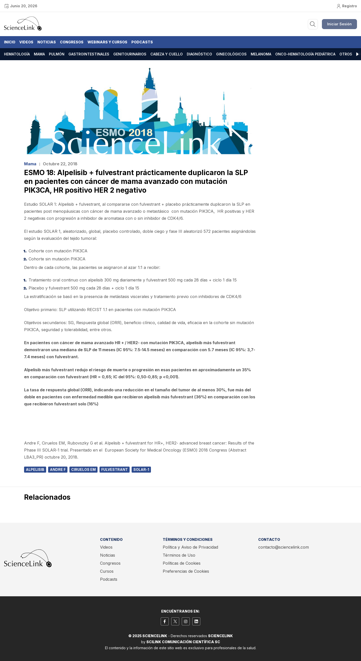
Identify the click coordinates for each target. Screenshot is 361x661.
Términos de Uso (179, 555)
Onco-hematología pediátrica (305, 54)
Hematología (17, 54)
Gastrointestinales (88, 54)
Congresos (71, 42)
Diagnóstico (199, 54)
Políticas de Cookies (182, 563)
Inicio (9, 42)
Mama (39, 54)
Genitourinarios (129, 54)
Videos (26, 42)
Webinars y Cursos (107, 42)
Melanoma (261, 54)
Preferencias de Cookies (186, 571)
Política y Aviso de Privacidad (190, 547)
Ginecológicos (231, 54)
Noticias (46, 42)
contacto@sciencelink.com (283, 547)
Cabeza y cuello (166, 54)
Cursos (107, 571)
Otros (345, 54)
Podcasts (142, 42)
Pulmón (56, 54)
